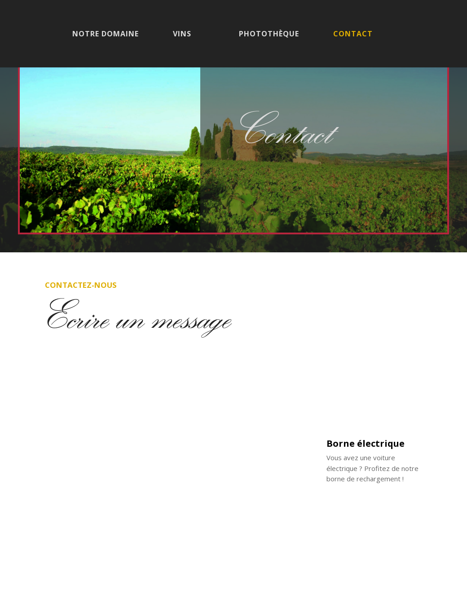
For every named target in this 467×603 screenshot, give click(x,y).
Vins (182, 35)
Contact (353, 35)
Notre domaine (105, 35)
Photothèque (269, 35)
